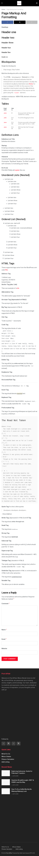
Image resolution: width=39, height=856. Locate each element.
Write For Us (6, 752)
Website (4, 646)
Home (3, 9)
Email (4, 637)
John (5, 117)
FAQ (6, 269)
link (18, 288)
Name (4, 628)
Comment (6, 602)
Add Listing (5, 760)
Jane (5, 112)
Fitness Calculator (8, 757)
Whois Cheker (6, 754)
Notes (31, 83)
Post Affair (9, 851)
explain (17, 170)
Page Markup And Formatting (15, 9)
